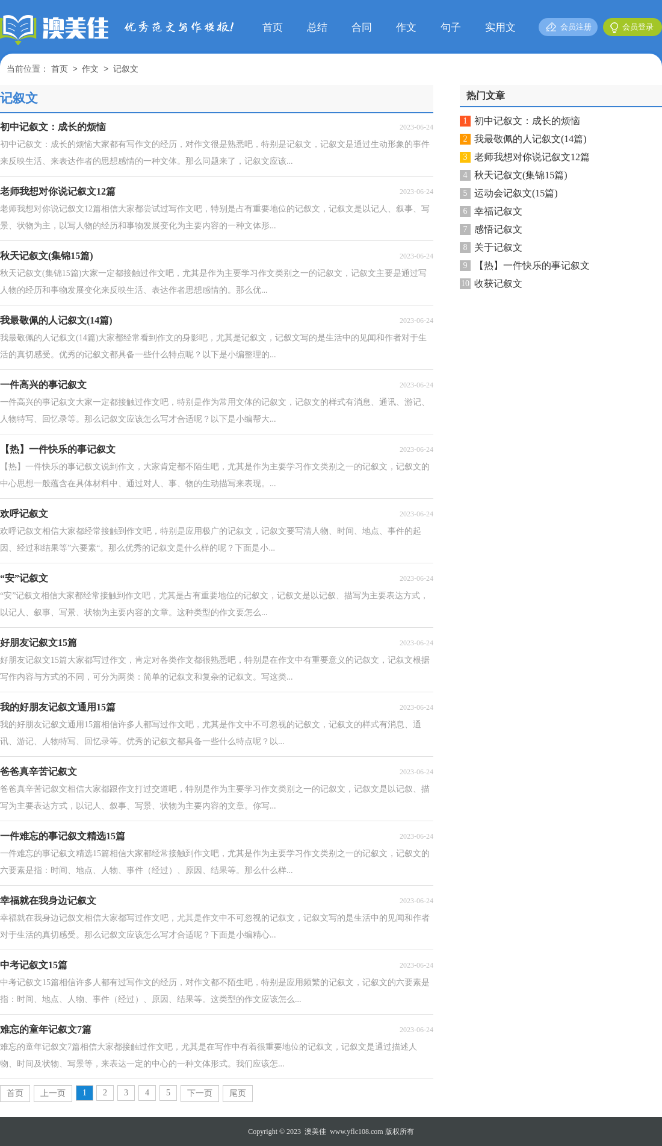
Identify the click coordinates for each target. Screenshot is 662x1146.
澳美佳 (315, 1131)
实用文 (500, 27)
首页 (272, 27)
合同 (361, 27)
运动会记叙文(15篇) (516, 193)
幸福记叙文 (498, 211)
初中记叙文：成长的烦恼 (527, 121)
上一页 (53, 1093)
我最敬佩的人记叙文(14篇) (530, 139)
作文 (406, 27)
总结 (317, 27)
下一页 (199, 1093)
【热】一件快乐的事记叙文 (532, 265)
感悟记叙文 (498, 229)
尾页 (237, 1093)
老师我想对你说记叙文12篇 (532, 157)
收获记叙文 (498, 283)
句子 (451, 27)
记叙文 (125, 69)
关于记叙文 (498, 247)
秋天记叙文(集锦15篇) (521, 175)
